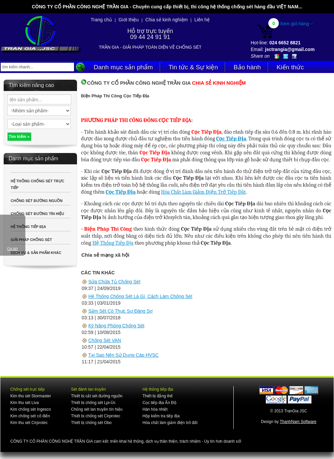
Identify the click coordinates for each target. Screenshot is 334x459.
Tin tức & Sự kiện (193, 67)
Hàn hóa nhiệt (154, 409)
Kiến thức (290, 67)
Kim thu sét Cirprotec (29, 422)
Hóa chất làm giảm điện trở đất (169, 422)
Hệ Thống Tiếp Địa (112, 243)
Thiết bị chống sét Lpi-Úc (93, 402)
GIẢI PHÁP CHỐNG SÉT (31, 240)
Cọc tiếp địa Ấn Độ (159, 402)
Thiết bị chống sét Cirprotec (95, 416)
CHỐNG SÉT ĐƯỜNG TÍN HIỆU (37, 214)
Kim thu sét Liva (24, 402)
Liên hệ (202, 19)
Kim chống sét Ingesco (30, 409)
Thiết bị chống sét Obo (91, 422)
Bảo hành (247, 67)
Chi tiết (12, 249)
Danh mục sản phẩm (123, 67)
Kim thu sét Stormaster (30, 396)
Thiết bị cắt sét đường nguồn (96, 396)
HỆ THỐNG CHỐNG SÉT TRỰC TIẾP (37, 184)
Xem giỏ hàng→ (297, 23)
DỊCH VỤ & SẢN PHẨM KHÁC (36, 253)
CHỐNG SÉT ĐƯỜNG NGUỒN (37, 201)
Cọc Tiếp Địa (231, 139)
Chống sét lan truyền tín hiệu (96, 409)
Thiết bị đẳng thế (157, 396)
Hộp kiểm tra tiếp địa (160, 416)
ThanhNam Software (298, 421)
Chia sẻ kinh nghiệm (166, 19)
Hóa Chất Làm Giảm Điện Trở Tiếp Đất (203, 192)
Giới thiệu (129, 19)
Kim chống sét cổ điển (30, 416)
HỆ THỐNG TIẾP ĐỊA (28, 227)
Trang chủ (101, 19)
